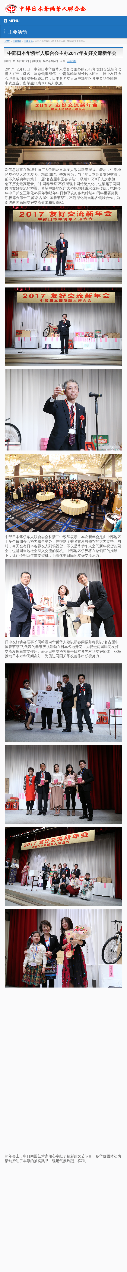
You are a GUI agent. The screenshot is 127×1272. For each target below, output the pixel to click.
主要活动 (71, 61)
